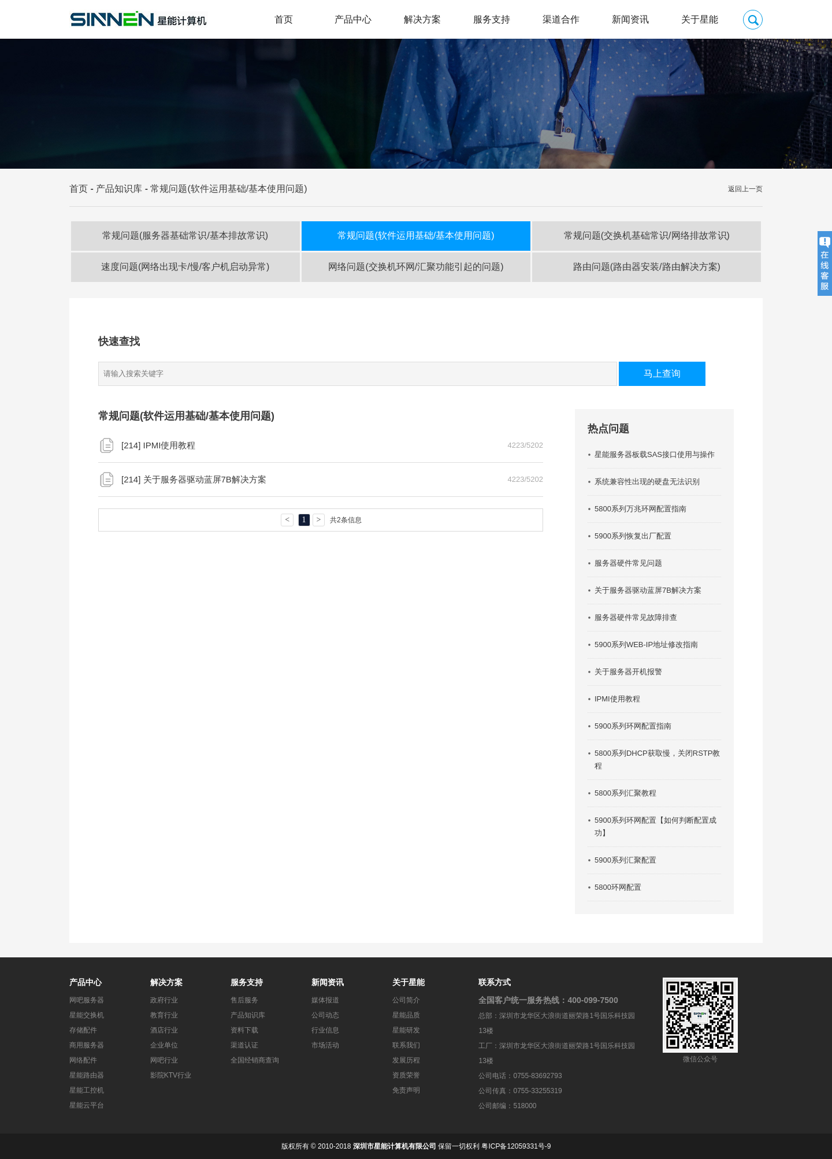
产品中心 (353, 19)
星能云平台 (86, 1105)
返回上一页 (745, 189)
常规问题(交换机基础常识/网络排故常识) (647, 235)
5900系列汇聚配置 (625, 860)
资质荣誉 (406, 1075)
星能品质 (406, 1015)
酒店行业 (164, 1030)
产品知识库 (119, 189)
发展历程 (406, 1060)
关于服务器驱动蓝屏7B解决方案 (204, 479)
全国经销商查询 (255, 1060)
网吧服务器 (86, 1000)
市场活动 (325, 1045)
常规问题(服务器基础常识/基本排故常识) (185, 235)
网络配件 (83, 1060)
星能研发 (406, 1030)
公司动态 (325, 1015)
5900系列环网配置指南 (633, 726)
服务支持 (491, 19)
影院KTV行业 (170, 1075)
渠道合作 (561, 19)
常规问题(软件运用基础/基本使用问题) (228, 189)
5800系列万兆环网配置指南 (640, 508)
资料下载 (244, 1030)
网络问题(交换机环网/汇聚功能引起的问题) (415, 267)
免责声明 (406, 1090)
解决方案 (422, 19)
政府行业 (164, 1000)
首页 (283, 19)
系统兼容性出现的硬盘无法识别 (647, 481)
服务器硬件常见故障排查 (636, 617)
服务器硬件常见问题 (628, 563)
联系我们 (406, 1045)
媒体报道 (325, 1000)
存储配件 (83, 1030)
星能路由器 (86, 1075)
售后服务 (244, 1000)
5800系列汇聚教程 (625, 793)
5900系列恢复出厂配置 (633, 536)
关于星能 (699, 19)
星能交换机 (86, 1015)
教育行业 (164, 1015)
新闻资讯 (630, 19)
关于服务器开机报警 (628, 671)
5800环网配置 (618, 887)
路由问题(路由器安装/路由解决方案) (646, 267)
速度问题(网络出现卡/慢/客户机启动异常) (185, 267)
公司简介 (406, 1000)
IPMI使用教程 (169, 445)
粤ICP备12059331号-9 (516, 1146)
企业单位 (164, 1045)
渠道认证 (244, 1045)
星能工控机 (86, 1090)
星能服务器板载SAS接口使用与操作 (655, 454)
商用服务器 (86, 1045)
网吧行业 (164, 1060)
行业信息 (325, 1030)
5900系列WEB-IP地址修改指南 (646, 644)
